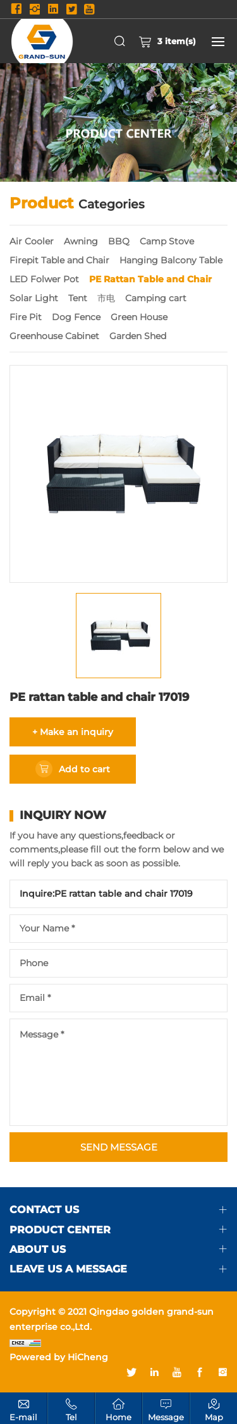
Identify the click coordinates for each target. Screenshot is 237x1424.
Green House (139, 317)
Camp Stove (167, 241)
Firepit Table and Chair (59, 260)
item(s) (167, 41)
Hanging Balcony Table (170, 260)
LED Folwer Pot (44, 279)
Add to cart (84, 769)
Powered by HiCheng (58, 1357)
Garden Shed (137, 336)
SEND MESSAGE (118, 1147)
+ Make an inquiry (72, 732)
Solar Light (33, 298)
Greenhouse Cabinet (54, 336)
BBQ (119, 241)
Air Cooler (31, 241)
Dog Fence (76, 317)
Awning (81, 241)
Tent (77, 298)
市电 (106, 298)
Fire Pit (25, 317)
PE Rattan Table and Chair (150, 279)
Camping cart (155, 298)
